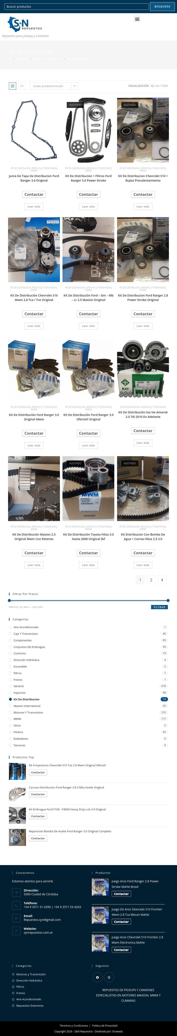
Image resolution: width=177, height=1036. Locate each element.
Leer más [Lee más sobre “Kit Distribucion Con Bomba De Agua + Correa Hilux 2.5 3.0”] (143, 565)
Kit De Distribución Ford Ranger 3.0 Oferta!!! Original (89, 417)
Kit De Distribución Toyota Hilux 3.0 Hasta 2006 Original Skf (88, 536)
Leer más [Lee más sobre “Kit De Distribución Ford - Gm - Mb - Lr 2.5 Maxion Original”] (88, 326)
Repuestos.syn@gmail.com (42, 920)
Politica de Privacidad (104, 1025)
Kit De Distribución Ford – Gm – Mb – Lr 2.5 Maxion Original (88, 297)
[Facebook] (97, 977)
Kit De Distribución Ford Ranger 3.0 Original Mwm (34, 417)
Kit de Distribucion (78, 59)
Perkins (18, 732)
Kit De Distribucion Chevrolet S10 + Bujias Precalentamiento (143, 178)
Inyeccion (20, 693)
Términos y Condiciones (74, 1025)
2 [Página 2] (151, 579)
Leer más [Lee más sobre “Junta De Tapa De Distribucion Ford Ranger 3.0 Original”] (33, 206)
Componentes (23, 640)
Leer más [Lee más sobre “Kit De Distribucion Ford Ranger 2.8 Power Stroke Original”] (143, 326)
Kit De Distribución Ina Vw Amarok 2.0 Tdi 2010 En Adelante (143, 414)
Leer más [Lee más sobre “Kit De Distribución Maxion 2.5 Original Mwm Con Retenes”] (33, 565)
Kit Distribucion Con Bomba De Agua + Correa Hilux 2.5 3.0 (143, 536)
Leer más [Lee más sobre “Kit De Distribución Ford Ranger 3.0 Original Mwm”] (33, 445)
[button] (137, 18)
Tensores (19, 745)
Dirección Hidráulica (27, 660)
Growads (117, 1031)
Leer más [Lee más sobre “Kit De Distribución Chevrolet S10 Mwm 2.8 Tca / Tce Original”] (33, 326)
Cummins (20, 653)
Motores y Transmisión (31, 974)
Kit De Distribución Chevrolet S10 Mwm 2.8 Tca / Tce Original (34, 297)
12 (152, 86)
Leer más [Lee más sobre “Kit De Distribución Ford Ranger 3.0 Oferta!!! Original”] (88, 445)
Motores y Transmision (44, 168)
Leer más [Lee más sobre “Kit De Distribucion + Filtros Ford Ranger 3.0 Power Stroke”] (88, 206)
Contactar (33, 194)
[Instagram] (109, 977)
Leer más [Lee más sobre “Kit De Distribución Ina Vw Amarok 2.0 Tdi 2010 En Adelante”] (143, 443)
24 (157, 86)
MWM (34, 170)
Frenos (18, 680)
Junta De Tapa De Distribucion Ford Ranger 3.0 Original (34, 178)
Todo (164, 86)
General (19, 686)
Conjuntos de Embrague (29, 647)
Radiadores (21, 739)
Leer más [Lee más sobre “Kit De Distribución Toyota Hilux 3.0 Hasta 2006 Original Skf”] (88, 565)
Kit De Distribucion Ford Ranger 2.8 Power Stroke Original (143, 297)
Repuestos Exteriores (30, 1005)
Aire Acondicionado (26, 627)
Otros (17, 725)
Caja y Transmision (26, 634)
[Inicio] (10, 59)
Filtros (17, 673)
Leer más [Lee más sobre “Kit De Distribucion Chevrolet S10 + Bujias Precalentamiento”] (143, 206)
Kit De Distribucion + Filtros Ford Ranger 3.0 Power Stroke (88, 178)
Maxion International (27, 706)
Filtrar (159, 607)
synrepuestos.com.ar (38, 932)
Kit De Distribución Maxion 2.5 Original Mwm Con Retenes (34, 536)
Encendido (20, 666)
